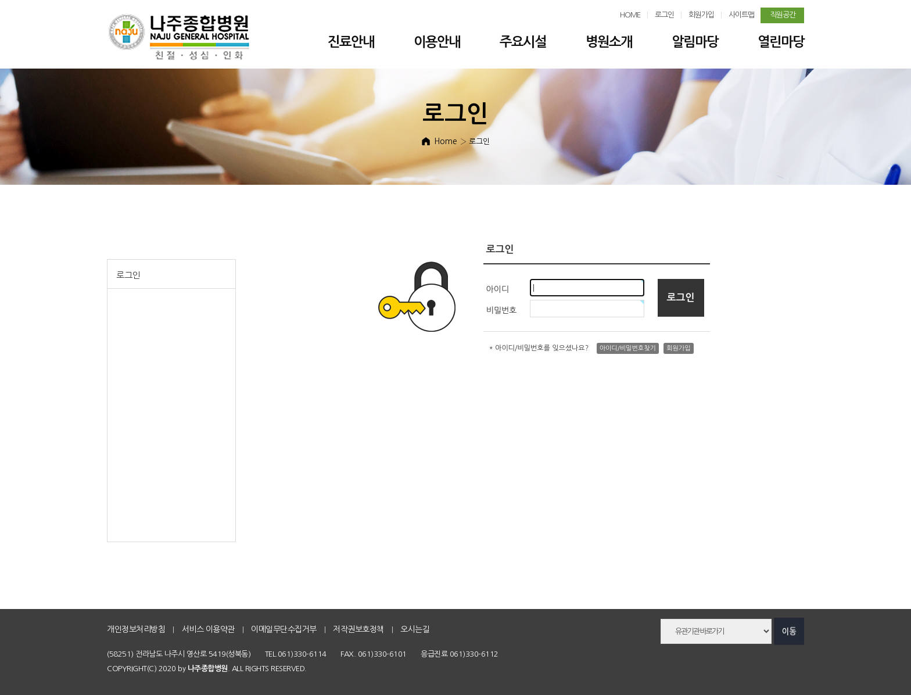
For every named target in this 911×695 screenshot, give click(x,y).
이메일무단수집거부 (284, 629)
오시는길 (414, 629)
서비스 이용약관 (208, 629)
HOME (630, 15)
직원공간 (782, 15)
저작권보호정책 (358, 629)
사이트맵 (741, 15)
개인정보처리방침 (136, 629)
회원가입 (701, 15)
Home (445, 141)
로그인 (664, 15)
